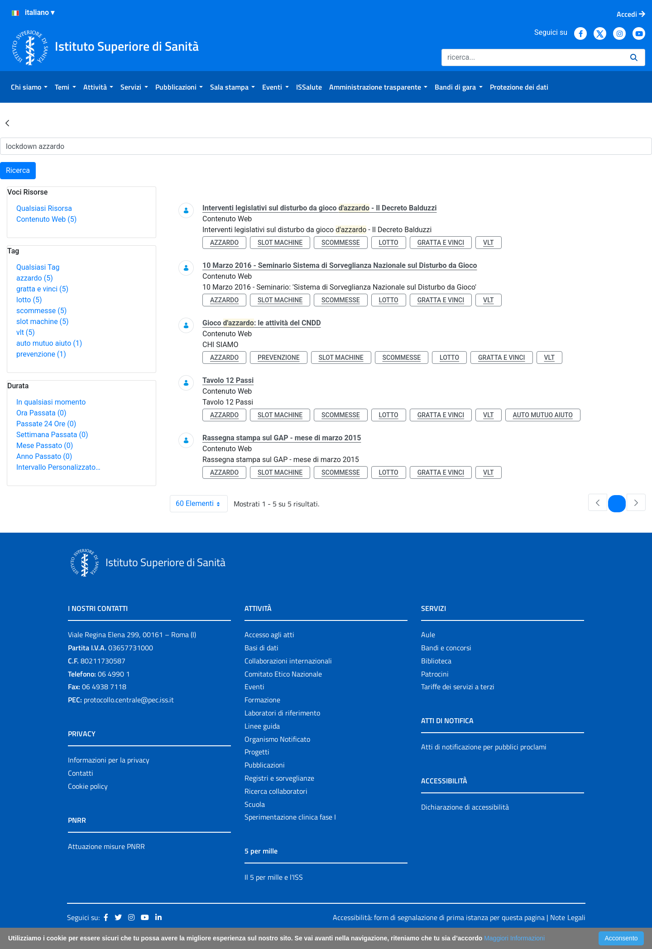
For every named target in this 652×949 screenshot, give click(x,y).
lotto (29, 300)
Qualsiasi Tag (37, 267)
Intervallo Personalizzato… (58, 467)
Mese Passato (44, 445)
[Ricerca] (532, 57)
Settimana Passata (52, 434)
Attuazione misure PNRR (106, 846)
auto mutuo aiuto (49, 343)
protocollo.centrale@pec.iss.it (129, 699)
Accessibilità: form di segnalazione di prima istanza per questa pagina (439, 917)
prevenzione (41, 354)
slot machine (42, 321)
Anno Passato (44, 456)
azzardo (34, 278)
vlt (25, 332)
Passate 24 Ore (46, 424)
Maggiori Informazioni (514, 938)
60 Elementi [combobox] (201, 503)
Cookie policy (88, 786)
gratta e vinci (42, 289)
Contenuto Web (46, 219)
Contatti (80, 773)
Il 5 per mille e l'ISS (273, 877)
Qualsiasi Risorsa (44, 208)
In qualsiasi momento (51, 402)
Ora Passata (41, 413)
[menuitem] (29, 87)
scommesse (41, 310)
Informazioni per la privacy (108, 759)
